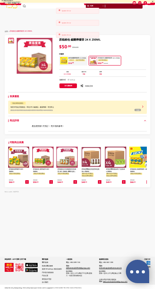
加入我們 (45, 282)
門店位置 (134, 9)
